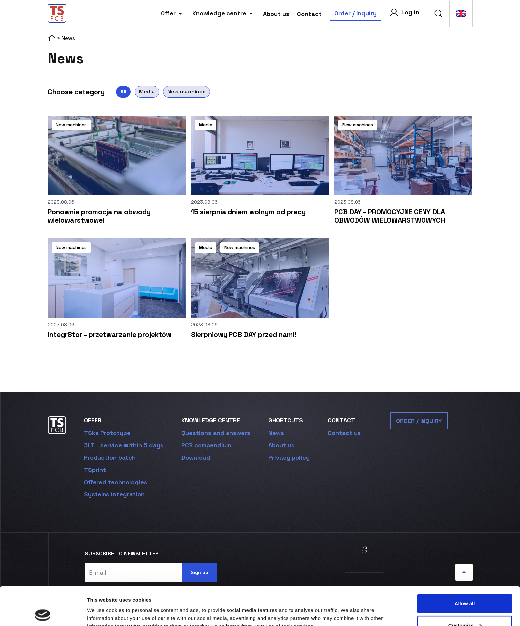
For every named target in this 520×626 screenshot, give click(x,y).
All (123, 91)
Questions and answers (215, 433)
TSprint (95, 470)
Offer (172, 13)
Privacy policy (289, 457)
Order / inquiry (355, 13)
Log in (404, 12)
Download (195, 457)
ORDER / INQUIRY (419, 421)
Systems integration (114, 494)
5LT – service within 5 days (123, 445)
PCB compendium (206, 445)
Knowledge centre (223, 13)
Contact (309, 14)
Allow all (465, 565)
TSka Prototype (107, 433)
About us (276, 14)
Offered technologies (115, 482)
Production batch (110, 457)
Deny (465, 608)
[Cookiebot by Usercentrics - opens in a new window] (43, 613)
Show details (102, 605)
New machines (186, 91)
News (276, 433)
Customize (465, 587)
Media (147, 91)
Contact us (344, 433)
